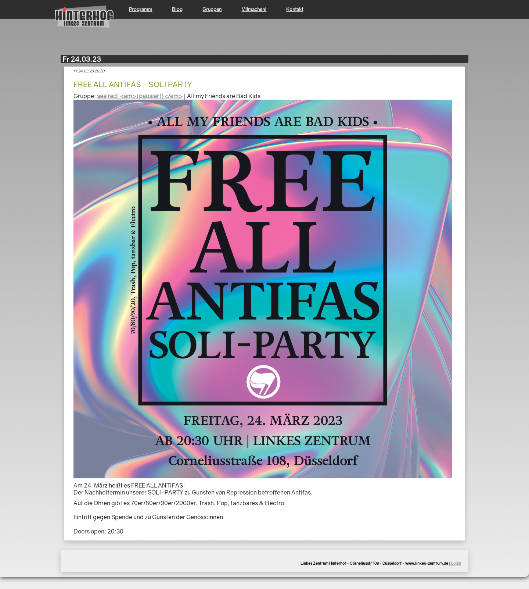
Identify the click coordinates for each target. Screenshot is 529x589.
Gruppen (212, 9)
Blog (177, 9)
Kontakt (294, 9)
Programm (140, 9)
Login (456, 563)
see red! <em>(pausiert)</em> (140, 96)
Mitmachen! (253, 9)
